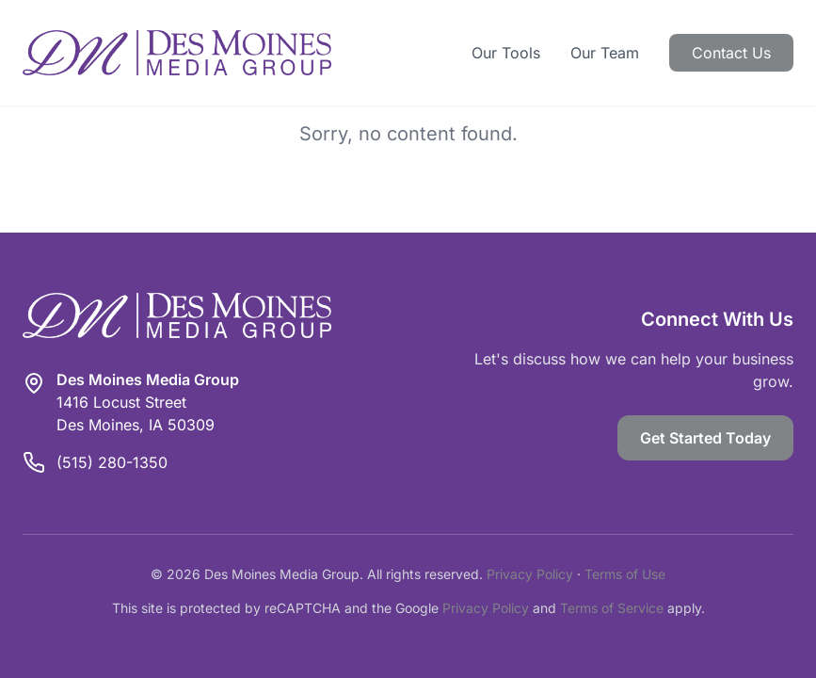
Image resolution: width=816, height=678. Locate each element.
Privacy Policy (530, 574)
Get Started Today (705, 437)
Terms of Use (624, 574)
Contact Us (731, 52)
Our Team (604, 52)
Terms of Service (612, 608)
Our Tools (506, 52)
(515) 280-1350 (112, 462)
